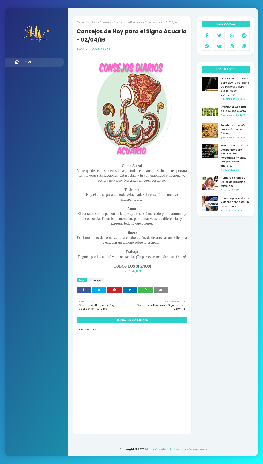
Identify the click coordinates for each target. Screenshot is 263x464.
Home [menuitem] (23, 62)
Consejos (105, 22)
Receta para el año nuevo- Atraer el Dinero (233, 129)
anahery (84, 48)
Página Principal (87, 22)
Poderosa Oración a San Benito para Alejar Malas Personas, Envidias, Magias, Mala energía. (234, 156)
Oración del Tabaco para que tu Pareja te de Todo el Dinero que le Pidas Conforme (234, 87)
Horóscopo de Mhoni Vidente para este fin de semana (234, 202)
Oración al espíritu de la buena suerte (233, 109)
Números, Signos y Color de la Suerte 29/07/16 (232, 182)
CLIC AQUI (131, 271)
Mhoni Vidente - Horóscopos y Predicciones (176, 449)
